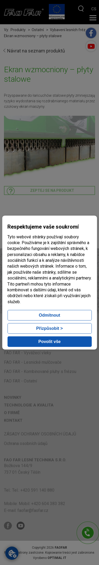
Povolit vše (49, 341)
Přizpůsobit (49, 328)
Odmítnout (49, 315)
